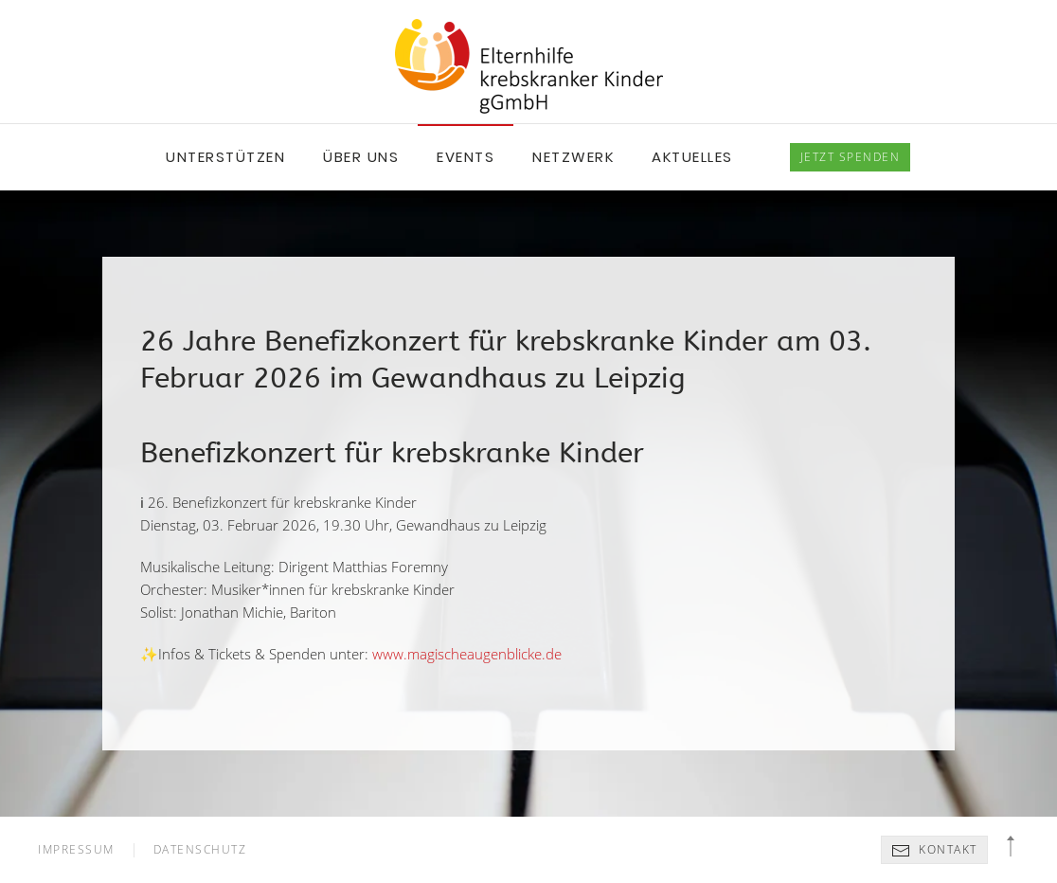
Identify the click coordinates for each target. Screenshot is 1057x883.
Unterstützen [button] (225, 157)
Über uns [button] (361, 157)
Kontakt (934, 850)
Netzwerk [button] (573, 157)
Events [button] (465, 157)
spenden (850, 157)
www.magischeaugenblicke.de (467, 653)
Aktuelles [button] (692, 157)
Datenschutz (200, 849)
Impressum (76, 849)
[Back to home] (529, 66)
